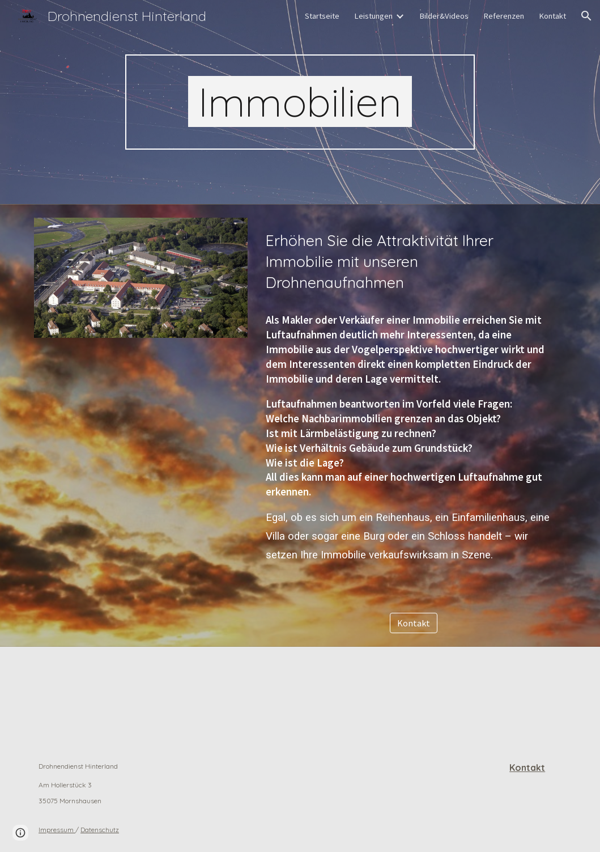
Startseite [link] (322, 16)
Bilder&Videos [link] (444, 16)
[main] (300, 102)
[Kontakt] (413, 623)
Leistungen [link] (373, 16)
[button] (586, 15)
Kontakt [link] (552, 16)
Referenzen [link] (503, 16)
